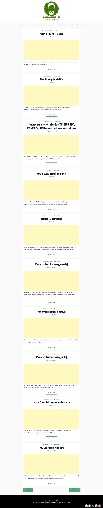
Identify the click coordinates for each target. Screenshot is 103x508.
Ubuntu (51, 82)
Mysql (52, 131)
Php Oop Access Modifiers (51, 447)
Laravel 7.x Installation (51, 219)
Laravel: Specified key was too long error (51, 402)
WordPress (22, 25)
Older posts (28, 489)
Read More (51, 69)
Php (41, 25)
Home (12, 25)
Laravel (33, 25)
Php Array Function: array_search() (51, 264)
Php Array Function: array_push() (51, 357)
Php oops (51, 25)
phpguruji (58, 30)
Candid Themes (65, 502)
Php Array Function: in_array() (51, 312)
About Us (61, 25)
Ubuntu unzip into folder (51, 79)
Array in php (50, 267)
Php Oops (53, 450)
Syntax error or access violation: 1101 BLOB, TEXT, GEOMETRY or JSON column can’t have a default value (51, 126)
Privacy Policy (73, 25)
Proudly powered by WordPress (42, 502)
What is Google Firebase (51, 34)
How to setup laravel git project (51, 173)
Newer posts (74, 489)
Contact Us (86, 25)
